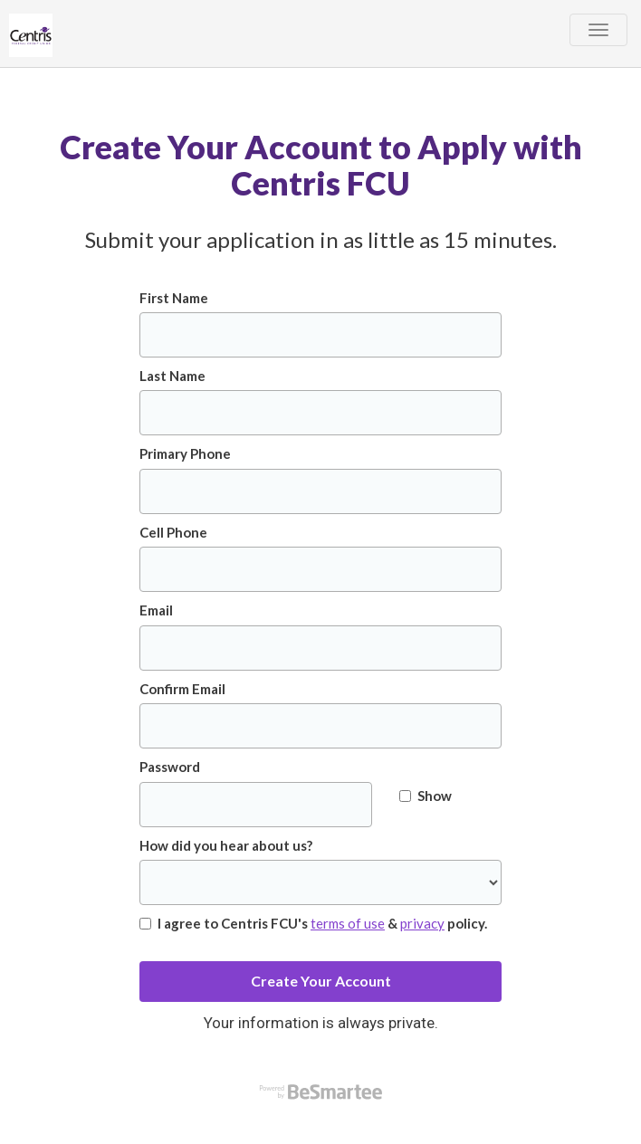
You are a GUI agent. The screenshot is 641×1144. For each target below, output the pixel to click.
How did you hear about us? (225, 845)
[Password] (255, 804)
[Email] (320, 648)
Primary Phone (185, 453)
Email (156, 610)
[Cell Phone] (320, 569)
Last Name (172, 375)
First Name (173, 298)
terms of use (348, 923)
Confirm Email (182, 689)
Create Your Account (321, 980)
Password (169, 766)
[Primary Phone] (320, 491)
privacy (422, 923)
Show (425, 795)
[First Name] (320, 335)
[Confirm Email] (320, 725)
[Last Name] (320, 412)
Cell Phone (173, 532)
